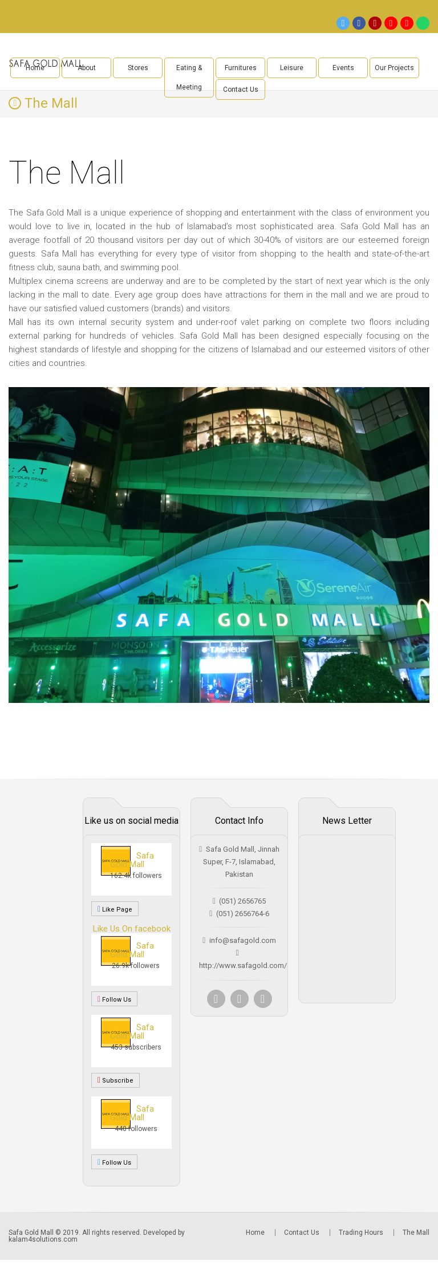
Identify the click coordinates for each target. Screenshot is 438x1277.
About (87, 68)
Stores (138, 68)
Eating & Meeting (189, 77)
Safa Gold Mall (132, 860)
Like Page (115, 908)
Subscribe (115, 1080)
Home (35, 68)
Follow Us (114, 998)
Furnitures (241, 68)
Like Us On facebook (132, 929)
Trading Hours (361, 1233)
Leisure (291, 68)
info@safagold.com (242, 940)
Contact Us (240, 89)
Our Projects (394, 68)
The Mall (416, 1233)
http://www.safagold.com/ (243, 965)
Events (343, 68)
